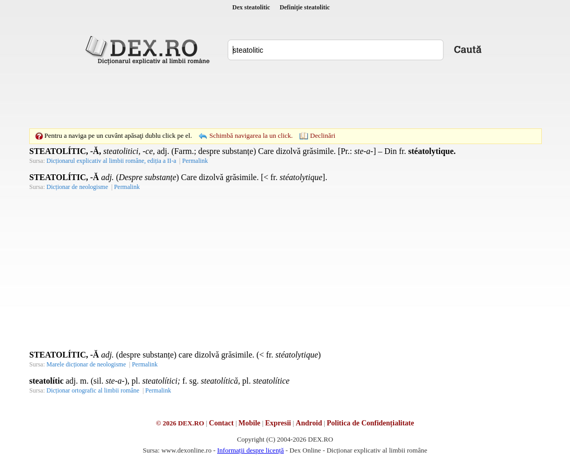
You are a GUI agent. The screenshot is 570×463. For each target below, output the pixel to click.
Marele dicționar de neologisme (86, 364)
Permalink (195, 160)
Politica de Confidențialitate (370, 423)
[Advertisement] (285, 96)
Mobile (249, 423)
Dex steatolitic (251, 7)
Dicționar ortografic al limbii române (92, 390)
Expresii (278, 423)
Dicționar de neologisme (77, 187)
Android (309, 423)
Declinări (322, 135)
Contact (221, 423)
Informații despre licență (250, 450)
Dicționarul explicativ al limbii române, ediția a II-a (111, 160)
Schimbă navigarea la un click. (251, 135)
